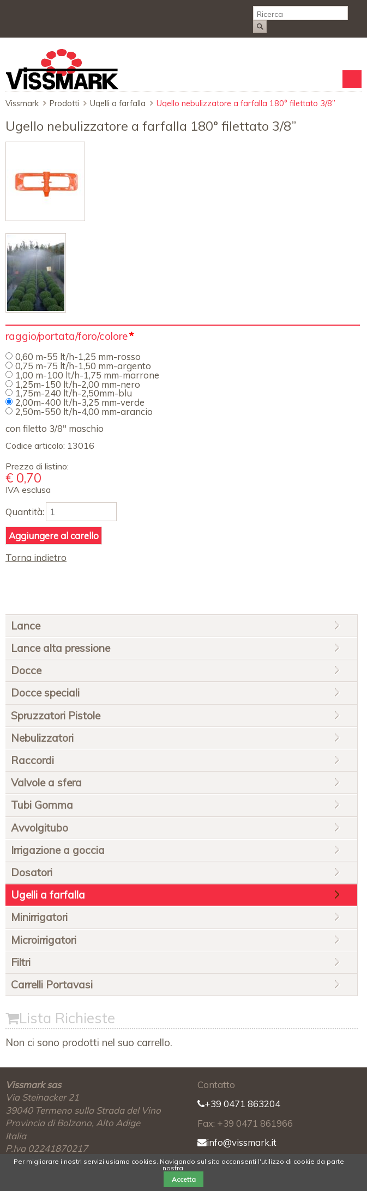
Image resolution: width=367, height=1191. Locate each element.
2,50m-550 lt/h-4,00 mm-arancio (84, 411)
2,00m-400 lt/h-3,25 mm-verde (80, 402)
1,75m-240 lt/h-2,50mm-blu (73, 393)
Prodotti (64, 103)
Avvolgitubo (39, 827)
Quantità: (24, 511)
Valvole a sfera (46, 782)
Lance (25, 625)
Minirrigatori (39, 917)
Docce (26, 670)
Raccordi (32, 760)
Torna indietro (36, 557)
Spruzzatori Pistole (55, 715)
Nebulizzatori (42, 737)
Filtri (21, 962)
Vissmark (22, 103)
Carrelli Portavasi (52, 984)
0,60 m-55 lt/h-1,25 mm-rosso (78, 356)
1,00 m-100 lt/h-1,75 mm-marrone (87, 375)
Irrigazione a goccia (58, 850)
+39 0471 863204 (238, 1103)
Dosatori (31, 872)
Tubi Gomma (42, 804)
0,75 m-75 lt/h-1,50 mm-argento (83, 365)
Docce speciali (45, 692)
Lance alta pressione (60, 648)
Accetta (184, 1179)
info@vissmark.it (236, 1142)
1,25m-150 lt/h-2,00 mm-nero (77, 384)
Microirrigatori (43, 939)
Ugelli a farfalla (118, 103)
